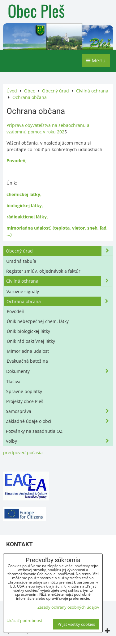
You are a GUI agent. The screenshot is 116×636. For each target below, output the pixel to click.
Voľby (59, 441)
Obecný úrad (59, 251)
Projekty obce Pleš (24, 401)
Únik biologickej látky (28, 331)
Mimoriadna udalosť (28, 351)
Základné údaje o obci (59, 421)
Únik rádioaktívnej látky (31, 341)
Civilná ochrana (59, 281)
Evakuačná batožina (27, 361)
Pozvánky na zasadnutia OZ (34, 431)
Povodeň (15, 311)
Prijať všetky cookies (76, 624)
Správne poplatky (24, 391)
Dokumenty (59, 371)
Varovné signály (22, 291)
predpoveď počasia (23, 452)
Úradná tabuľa (21, 261)
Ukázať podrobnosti (24, 620)
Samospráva (59, 411)
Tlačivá (13, 381)
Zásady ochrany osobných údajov (68, 607)
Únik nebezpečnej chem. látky (38, 321)
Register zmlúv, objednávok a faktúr (43, 271)
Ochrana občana (59, 301)
